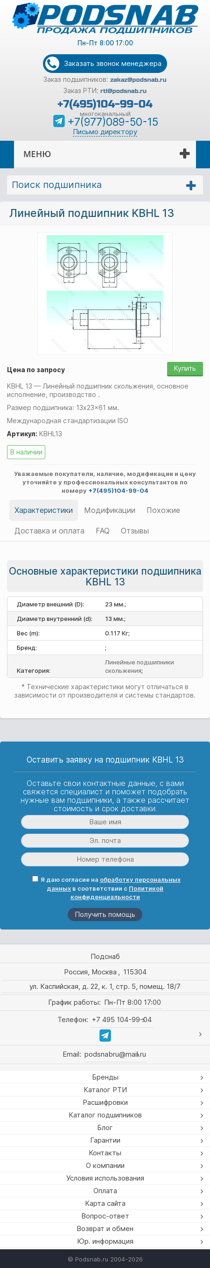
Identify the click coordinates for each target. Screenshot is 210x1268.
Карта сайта (105, 1203)
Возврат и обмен (105, 1228)
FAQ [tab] (103, 530)
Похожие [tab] (163, 510)
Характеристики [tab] (43, 510)
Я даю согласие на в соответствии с (106, 888)
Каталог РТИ (105, 1089)
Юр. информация (105, 1241)
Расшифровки (105, 1102)
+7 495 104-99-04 (121, 1019)
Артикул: (22, 434)
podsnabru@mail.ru (115, 1054)
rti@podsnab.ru (123, 91)
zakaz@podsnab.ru (138, 80)
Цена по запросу (36, 370)
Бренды (105, 1077)
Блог (105, 1127)
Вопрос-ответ (105, 1215)
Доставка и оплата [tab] (49, 530)
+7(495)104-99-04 (105, 104)
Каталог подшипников (105, 1114)
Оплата (105, 1190)
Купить (185, 368)
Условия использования (105, 1178)
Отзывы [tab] (135, 530)
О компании (105, 1165)
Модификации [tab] (109, 510)
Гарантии (105, 1140)
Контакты (105, 1152)
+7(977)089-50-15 (112, 122)
